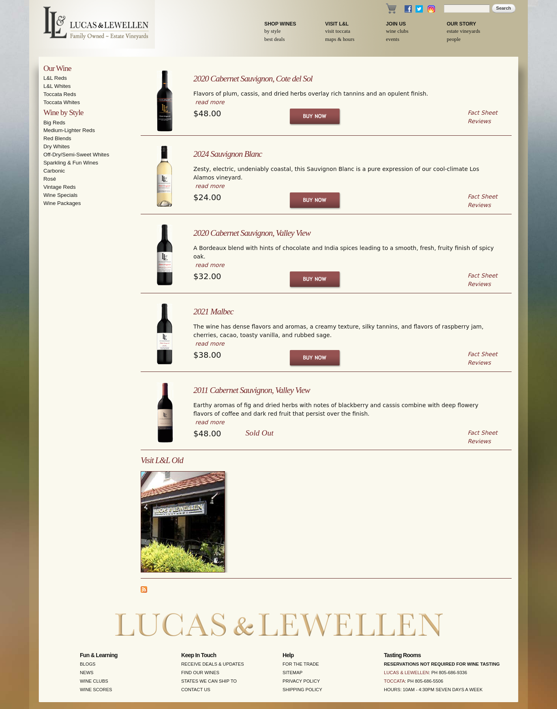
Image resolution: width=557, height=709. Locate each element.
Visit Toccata (337, 31)
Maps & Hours (339, 39)
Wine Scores (96, 689)
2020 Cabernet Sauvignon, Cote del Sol (253, 78)
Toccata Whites (61, 102)
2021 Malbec (213, 311)
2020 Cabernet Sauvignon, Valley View (252, 233)
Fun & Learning (99, 655)
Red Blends (57, 138)
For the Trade (301, 664)
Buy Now (315, 116)
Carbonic (54, 171)
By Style (272, 31)
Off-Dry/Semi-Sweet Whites (76, 155)
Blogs (88, 664)
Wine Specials (60, 195)
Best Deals (274, 39)
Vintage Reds (59, 187)
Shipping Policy (302, 689)
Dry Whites (56, 146)
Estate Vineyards (463, 31)
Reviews (479, 121)
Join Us (396, 24)
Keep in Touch (198, 655)
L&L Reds (55, 78)
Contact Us (195, 689)
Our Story (461, 24)
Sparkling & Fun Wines (70, 163)
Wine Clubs (397, 31)
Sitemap (292, 672)
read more (209, 102)
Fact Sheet (482, 112)
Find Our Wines (200, 672)
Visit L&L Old (162, 460)
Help (288, 655)
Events (392, 39)
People (454, 39)
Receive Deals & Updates (212, 664)
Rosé (49, 179)
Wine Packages (62, 203)
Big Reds (54, 123)
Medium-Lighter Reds (69, 130)
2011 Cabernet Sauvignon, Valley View (251, 390)
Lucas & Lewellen (406, 672)
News (87, 672)
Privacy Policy (301, 681)
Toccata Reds (59, 94)
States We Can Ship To (209, 681)
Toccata (394, 681)
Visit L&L (337, 24)
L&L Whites (57, 86)
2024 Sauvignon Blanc (227, 154)
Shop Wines (280, 24)
